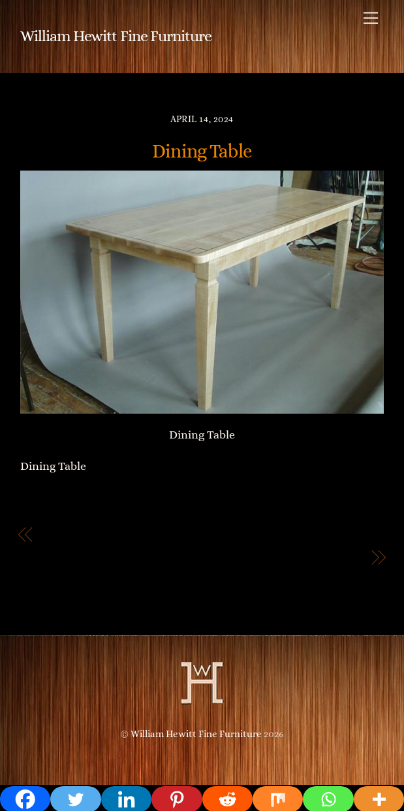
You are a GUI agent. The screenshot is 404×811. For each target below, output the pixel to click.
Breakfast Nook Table (100, 534)
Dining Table (202, 151)
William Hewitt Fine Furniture (196, 734)
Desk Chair (330, 557)
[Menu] (371, 18)
